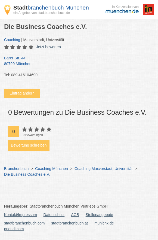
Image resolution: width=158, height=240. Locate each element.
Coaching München (51, 168)
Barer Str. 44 (76, 61)
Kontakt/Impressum (20, 214)
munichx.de (104, 223)
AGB (75, 214)
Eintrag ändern (22, 93)
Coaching (12, 40)
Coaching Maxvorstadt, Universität (103, 168)
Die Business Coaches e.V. (27, 174)
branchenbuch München (51, 7)
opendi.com (14, 229)
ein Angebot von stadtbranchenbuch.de (41, 13)
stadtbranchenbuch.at (69, 223)
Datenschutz (54, 214)
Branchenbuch (16, 168)
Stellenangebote (99, 214)
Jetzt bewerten (48, 47)
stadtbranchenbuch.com (24, 223)
